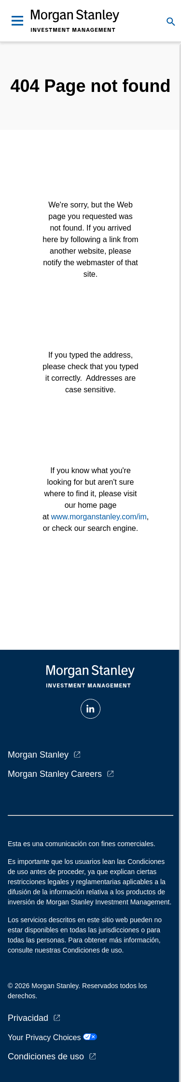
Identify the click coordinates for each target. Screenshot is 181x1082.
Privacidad (28, 1018)
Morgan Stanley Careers (55, 774)
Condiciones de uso (46, 1056)
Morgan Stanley (38, 755)
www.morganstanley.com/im (99, 517)
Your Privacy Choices (52, 1037)
